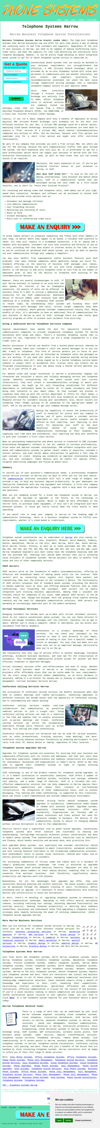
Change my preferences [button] (83, 1120)
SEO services (36, 935)
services (84, 946)
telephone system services (47, 926)
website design (70, 943)
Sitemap (4, 1107)
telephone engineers (22, 552)
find (11, 957)
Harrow (68, 537)
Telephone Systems (12, 1080)
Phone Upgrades (22, 1066)
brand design (67, 935)
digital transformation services (76, 1035)
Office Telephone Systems (49, 1057)
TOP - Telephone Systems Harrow (19, 1085)
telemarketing (19, 937)
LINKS (66, 20)
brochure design (38, 946)
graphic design (36, 943)
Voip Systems (21, 1069)
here (12, 998)
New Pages (12, 1107)
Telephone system (12, 537)
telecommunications (71, 572)
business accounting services (33, 932)
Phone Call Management (40, 1060)
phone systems (54, 63)
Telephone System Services (69, 1060)
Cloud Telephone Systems (64, 1063)
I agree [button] (59, 1120)
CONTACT (81, 20)
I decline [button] (68, 1120)
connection (22, 193)
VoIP (51, 169)
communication (15, 479)
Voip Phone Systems (21, 1057)
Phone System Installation (81, 1077)
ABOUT (73, 20)
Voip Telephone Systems (35, 1063)
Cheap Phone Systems (13, 1060)
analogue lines (11, 108)
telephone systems (36, 558)
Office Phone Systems (33, 1072)
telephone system (37, 998)
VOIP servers (69, 589)
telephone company (41, 86)
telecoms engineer (42, 1014)
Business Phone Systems (35, 1077)
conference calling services (42, 692)
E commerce (49, 937)
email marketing (48, 940)
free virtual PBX (70, 144)
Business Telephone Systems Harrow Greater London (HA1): (35, 40)
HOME (59, 20)
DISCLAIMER (91, 20)
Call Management (70, 1066)
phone (48, 1052)
